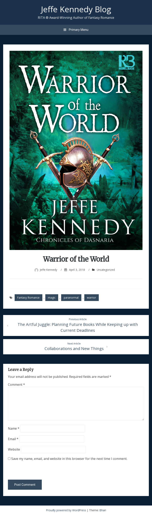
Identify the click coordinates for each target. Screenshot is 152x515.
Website (14, 449)
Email (13, 439)
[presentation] (35, 471)
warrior (91, 297)
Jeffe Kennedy (48, 270)
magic (51, 297)
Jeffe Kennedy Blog (76, 9)
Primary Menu (76, 30)
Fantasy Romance (28, 297)
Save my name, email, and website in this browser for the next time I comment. (69, 459)
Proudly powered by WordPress (66, 510)
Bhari (103, 510)
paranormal (71, 297)
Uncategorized (106, 270)
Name (13, 428)
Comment (16, 384)
